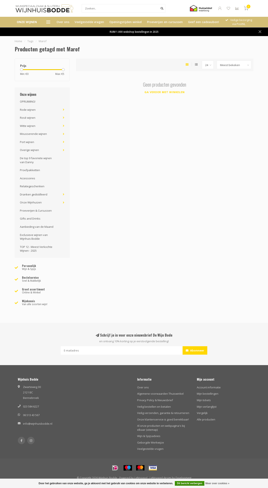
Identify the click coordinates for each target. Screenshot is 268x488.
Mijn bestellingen (207, 394)
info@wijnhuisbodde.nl (37, 424)
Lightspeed (140, 477)
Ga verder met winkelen (164, 92)
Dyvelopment (183, 477)
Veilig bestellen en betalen (154, 407)
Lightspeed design (160, 477)
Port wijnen (27, 142)
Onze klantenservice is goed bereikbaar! (163, 419)
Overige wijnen (29, 150)
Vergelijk (202, 413)
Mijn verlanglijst (206, 407)
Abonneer (195, 350)
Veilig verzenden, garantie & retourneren (163, 413)
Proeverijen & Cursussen (36, 210)
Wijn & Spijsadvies (148, 436)
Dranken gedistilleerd (33, 194)
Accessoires (27, 178)
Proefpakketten (30, 170)
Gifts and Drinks (30, 218)
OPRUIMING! (27, 101)
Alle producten (206, 419)
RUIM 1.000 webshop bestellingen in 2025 (134, 31)
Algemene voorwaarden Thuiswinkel (160, 394)
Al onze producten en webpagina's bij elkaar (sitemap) (161, 428)
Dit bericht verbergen (189, 483)
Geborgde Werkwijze (150, 442)
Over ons (63, 22)
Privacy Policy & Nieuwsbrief (155, 400)
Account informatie (209, 387)
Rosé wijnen (27, 118)
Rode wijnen (28, 110)
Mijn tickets (204, 400)
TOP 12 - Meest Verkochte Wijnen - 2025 (36, 249)
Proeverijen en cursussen (165, 22)
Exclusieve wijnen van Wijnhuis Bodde (34, 237)
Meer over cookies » (217, 483)
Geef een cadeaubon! (203, 22)
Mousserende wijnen (33, 134)
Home (18, 41)
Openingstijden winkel (125, 22)
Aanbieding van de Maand (36, 227)
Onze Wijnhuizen (31, 202)
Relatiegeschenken (32, 186)
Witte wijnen (27, 126)
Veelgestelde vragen (89, 22)
